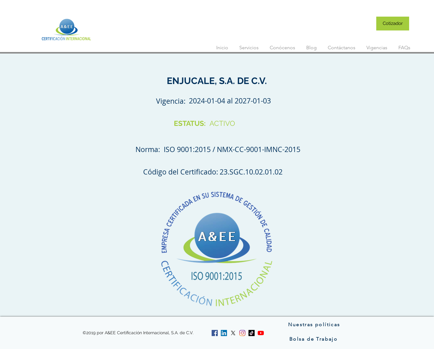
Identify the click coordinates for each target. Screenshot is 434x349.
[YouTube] (261, 333)
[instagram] (242, 333)
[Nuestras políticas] (314, 324)
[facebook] (215, 333)
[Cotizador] (392, 23)
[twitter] (233, 333)
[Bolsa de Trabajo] (314, 339)
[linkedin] (224, 333)
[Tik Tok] (251, 333)
